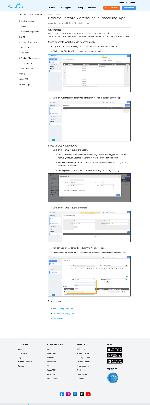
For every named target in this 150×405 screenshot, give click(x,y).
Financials (24, 26)
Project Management (29, 31)
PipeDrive (51, 374)
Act (48, 349)
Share (87, 23)
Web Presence (26, 69)
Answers (56, 14)
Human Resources (28, 42)
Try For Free (129, 8)
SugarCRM (51, 370)
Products (52, 8)
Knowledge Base (84, 366)
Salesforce (51, 357)
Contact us (123, 2)
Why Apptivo (67, 8)
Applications (82, 370)
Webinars (81, 349)
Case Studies (82, 374)
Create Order (58, 318)
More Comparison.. (55, 378)
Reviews (80, 378)
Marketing (24, 53)
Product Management (29, 58)
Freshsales (51, 362)
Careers (21, 366)
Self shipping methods (63, 308)
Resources (92, 8)
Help (50, 14)
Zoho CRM (51, 353)
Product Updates (84, 362)
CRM (22, 37)
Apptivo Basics (26, 21)
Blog (19, 357)
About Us (21, 349)
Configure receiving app (63, 313)
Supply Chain (25, 47)
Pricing (80, 8)
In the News (22, 353)
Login (132, 2)
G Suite (22, 74)
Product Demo (83, 353)
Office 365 (23, 79)
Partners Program (25, 362)
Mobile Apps (24, 84)
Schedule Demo (111, 8)
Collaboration (25, 63)
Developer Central (84, 357)
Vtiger (49, 366)
